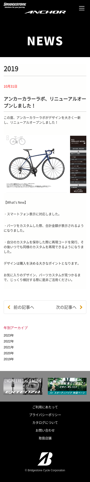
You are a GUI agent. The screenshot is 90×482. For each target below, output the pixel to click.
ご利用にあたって (45, 407)
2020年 (9, 353)
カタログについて (45, 422)
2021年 (9, 347)
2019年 (9, 359)
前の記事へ (20, 307)
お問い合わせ (45, 430)
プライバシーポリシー (45, 414)
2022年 (9, 341)
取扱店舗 (45, 438)
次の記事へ (69, 307)
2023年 (9, 335)
